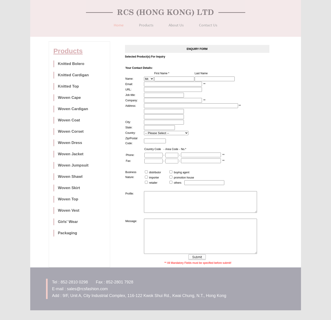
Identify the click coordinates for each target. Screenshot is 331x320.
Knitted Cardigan (73, 75)
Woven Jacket (70, 154)
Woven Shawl (70, 176)
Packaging (67, 233)
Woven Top (68, 199)
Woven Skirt (69, 188)
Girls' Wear (68, 222)
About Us (176, 25)
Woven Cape (69, 97)
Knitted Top (68, 86)
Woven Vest (68, 210)
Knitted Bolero (71, 64)
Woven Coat (69, 120)
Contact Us (208, 25)
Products (146, 25)
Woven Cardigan (73, 109)
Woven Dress (70, 143)
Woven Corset (71, 131)
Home (119, 25)
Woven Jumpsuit (73, 165)
